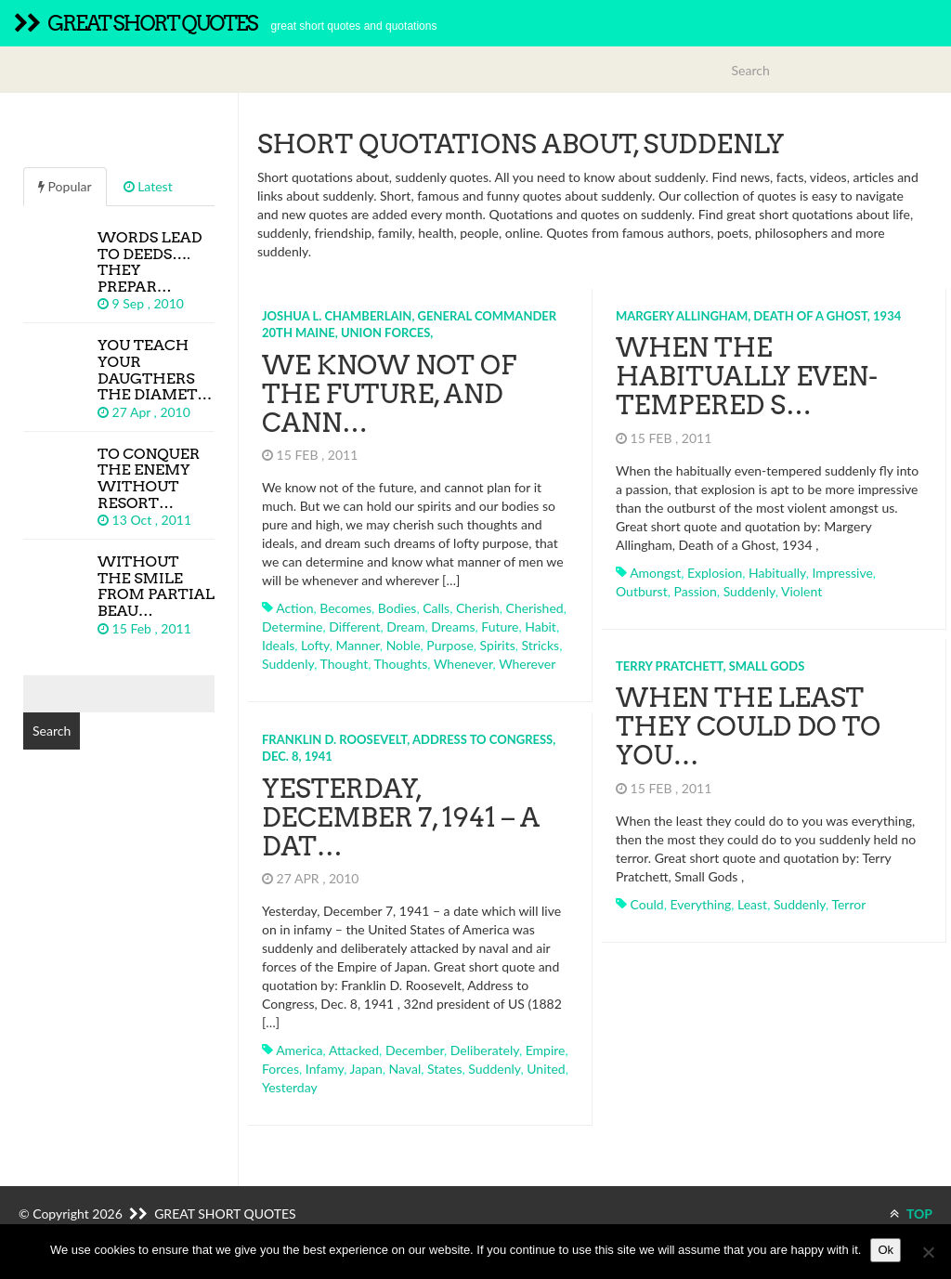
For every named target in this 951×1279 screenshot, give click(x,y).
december (414, 1050)
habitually (777, 573)
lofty (315, 645)
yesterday (290, 1087)
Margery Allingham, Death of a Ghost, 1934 (758, 315)
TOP (911, 1213)
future (499, 626)
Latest (148, 186)
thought (343, 664)
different (354, 626)
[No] (927, 1252)
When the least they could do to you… (748, 726)
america (299, 1050)
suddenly (288, 664)
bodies (397, 608)
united (546, 1069)
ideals (278, 645)
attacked (354, 1050)
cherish (478, 608)
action (294, 608)
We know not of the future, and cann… (389, 393)
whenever (463, 664)
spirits (497, 645)
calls (436, 608)
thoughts (401, 664)
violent (801, 591)
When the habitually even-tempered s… (747, 376)
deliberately (484, 1050)
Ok (885, 1250)
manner (358, 645)
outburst (642, 591)
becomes (345, 608)
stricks (541, 645)
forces (280, 1069)
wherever (527, 664)
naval (405, 1069)
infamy (325, 1069)
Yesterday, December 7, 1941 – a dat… (401, 817)
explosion (714, 573)
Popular (65, 186)
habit (540, 626)
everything (700, 904)
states (444, 1069)
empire (546, 1050)
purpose (449, 645)
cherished (535, 608)
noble (403, 645)
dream (405, 626)
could (647, 904)
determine (292, 626)
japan (366, 1069)
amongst (655, 573)
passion (694, 591)
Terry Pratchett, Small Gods (710, 666)
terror (848, 904)
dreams (453, 626)
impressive (843, 573)
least (752, 904)
